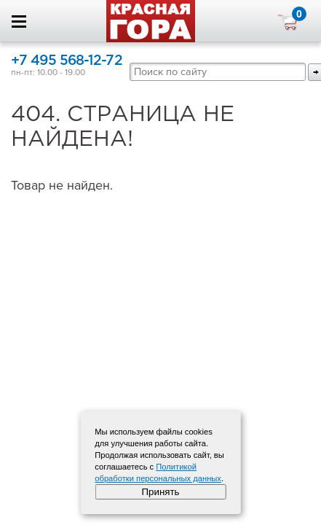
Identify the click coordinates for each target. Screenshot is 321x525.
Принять (160, 491)
